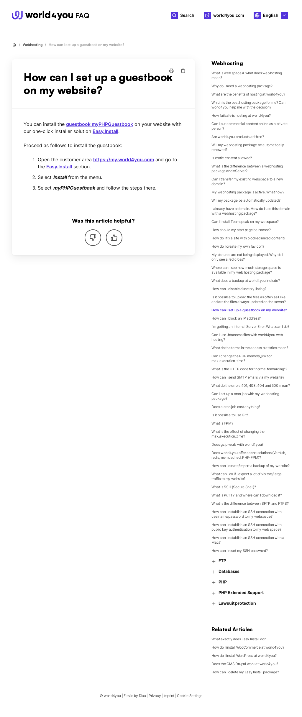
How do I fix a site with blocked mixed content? (248, 238)
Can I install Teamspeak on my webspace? (245, 221)
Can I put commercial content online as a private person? (249, 126)
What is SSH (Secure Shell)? (233, 487)
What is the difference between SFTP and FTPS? (249, 503)
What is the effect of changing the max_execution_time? (238, 433)
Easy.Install (105, 131)
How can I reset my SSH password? (239, 550)
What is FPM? (222, 423)
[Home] (50, 15)
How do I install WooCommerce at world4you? (247, 647)
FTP (218, 561)
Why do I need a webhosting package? (242, 86)
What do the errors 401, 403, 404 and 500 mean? (250, 385)
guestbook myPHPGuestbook (99, 124)
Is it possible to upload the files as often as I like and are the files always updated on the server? (248, 299)
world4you (112, 695)
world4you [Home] (112, 15)
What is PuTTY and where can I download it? (246, 495)
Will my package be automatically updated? (245, 200)
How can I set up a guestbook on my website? (86, 44)
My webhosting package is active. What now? (247, 192)
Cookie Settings (189, 695)
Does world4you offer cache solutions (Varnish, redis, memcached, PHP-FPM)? (248, 455)
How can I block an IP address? (236, 318)
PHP (219, 582)
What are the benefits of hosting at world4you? (248, 94)
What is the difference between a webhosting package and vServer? (247, 168)
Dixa (142, 695)
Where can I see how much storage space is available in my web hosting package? (245, 269)
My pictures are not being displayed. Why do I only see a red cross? (247, 257)
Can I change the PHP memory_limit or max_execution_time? (241, 358)
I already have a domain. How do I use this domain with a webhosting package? (250, 211)
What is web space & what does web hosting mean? (246, 75)
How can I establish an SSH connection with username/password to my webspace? (246, 514)
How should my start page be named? (241, 230)
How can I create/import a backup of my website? (250, 465)
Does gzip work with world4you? (237, 444)
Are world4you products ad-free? (237, 136)
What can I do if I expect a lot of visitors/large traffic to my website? (246, 476)
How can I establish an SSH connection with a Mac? (247, 540)
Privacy (155, 695)
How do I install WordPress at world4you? (243, 655)
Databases (225, 571)
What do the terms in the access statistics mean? (249, 348)
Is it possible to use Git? (229, 415)
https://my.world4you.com (123, 159)
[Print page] (171, 70)
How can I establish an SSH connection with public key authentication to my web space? (246, 527)
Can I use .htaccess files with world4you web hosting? (247, 337)
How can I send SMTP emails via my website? (247, 377)
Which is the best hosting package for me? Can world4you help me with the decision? (248, 104)
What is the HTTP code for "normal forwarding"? (249, 369)
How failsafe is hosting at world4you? (240, 115)
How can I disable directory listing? (238, 289)
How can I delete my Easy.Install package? (245, 672)
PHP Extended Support (237, 593)
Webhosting (33, 44)
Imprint (169, 695)
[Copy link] (183, 70)
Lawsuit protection (233, 603)
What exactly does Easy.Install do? (238, 639)
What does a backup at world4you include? (245, 280)
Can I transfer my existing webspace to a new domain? (247, 181)
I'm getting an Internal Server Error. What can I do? (250, 326)
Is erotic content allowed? (231, 158)
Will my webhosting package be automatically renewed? (247, 147)
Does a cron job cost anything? (235, 406)
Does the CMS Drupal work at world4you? (244, 664)
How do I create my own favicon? (237, 246)
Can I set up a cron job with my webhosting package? (245, 396)
